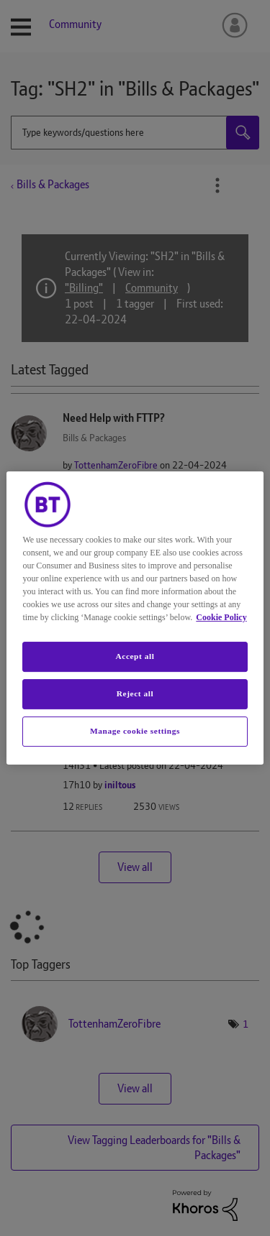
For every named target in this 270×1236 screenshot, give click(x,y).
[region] (134, 618)
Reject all (135, 693)
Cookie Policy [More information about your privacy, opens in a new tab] (221, 617)
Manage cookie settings (135, 731)
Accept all (134, 656)
